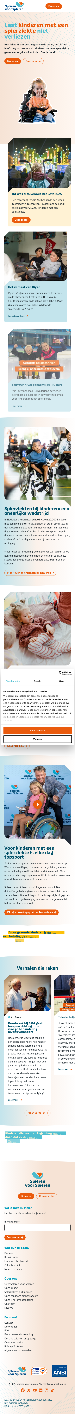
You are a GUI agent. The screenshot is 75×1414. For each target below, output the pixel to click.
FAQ (6, 1330)
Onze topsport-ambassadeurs (21, 1296)
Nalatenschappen (14, 1269)
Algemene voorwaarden (18, 1350)
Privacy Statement (14, 1346)
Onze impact (11, 1287)
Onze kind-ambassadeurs (18, 1299)
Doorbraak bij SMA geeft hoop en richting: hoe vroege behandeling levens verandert (26, 1033)
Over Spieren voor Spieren (19, 1284)
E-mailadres (12, 1221)
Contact (8, 1322)
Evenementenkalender (17, 1261)
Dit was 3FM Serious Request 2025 (37, 197)
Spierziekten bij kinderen (18, 1292)
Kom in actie (11, 1257)
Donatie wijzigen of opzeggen (20, 1338)
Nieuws (8, 1307)
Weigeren (37, 739)
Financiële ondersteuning (18, 1334)
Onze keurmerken (14, 1342)
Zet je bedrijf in (12, 1265)
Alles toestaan (37, 730)
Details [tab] (37, 681)
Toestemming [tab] (13, 681)
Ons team (9, 1303)
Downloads (10, 1326)
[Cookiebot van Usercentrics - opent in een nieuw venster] (59, 673)
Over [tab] (61, 681)
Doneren (9, 1253)
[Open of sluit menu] (67, 6)
